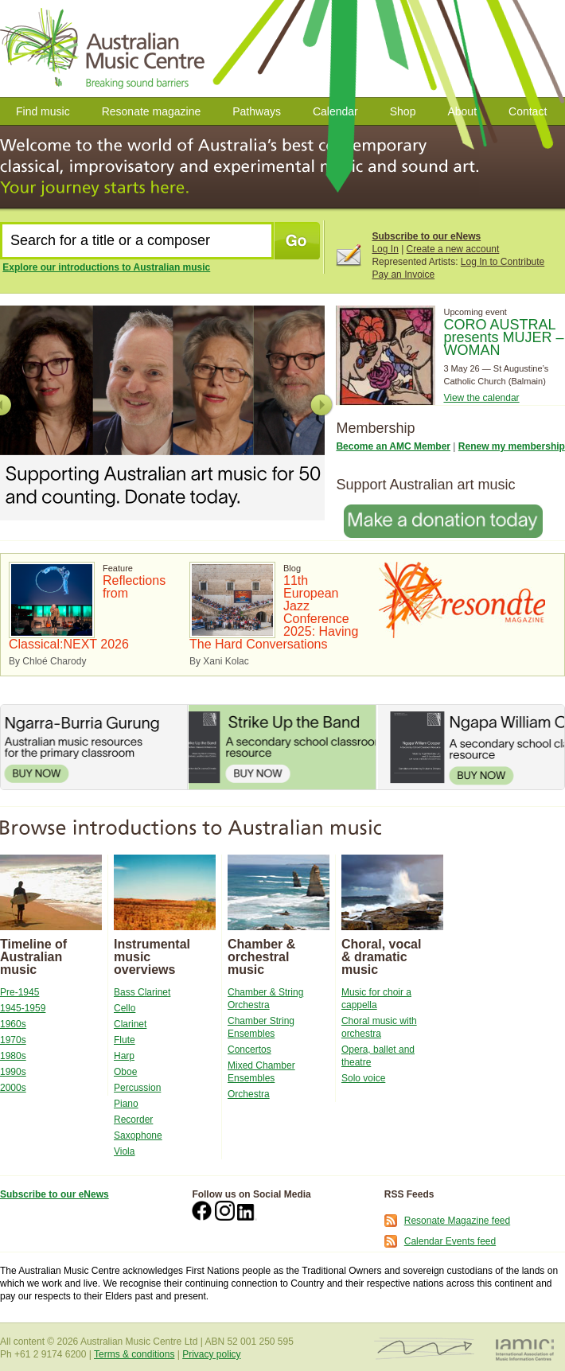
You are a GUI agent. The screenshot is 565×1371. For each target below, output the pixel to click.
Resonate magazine (151, 111)
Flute (124, 1040)
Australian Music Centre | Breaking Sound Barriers (105, 48)
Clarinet (130, 1024)
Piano (126, 1103)
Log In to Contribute (502, 261)
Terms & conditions (134, 1354)
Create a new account (453, 249)
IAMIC (525, 1349)
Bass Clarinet (142, 992)
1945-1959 (22, 1008)
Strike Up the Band (282, 747)
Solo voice (363, 1078)
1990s (13, 1071)
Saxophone (138, 1135)
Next (321, 405)
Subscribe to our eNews (426, 236)
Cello (124, 1008)
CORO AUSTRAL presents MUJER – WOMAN (503, 337)
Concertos (249, 1049)
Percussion (137, 1087)
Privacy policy (211, 1354)
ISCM (424, 1349)
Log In (385, 249)
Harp (124, 1055)
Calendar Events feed (450, 1241)
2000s (13, 1087)
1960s (13, 1024)
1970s (13, 1040)
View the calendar (481, 397)
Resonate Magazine (462, 600)
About (462, 111)
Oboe (125, 1071)
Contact (528, 111)
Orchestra (249, 1094)
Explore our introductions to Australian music (106, 267)
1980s (13, 1055)
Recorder (133, 1119)
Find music (43, 111)
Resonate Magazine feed (457, 1220)
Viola (124, 1151)
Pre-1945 (19, 992)
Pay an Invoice (403, 274)
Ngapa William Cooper (471, 747)
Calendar (335, 111)
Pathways (256, 111)
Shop (403, 111)
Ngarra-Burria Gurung (94, 747)
